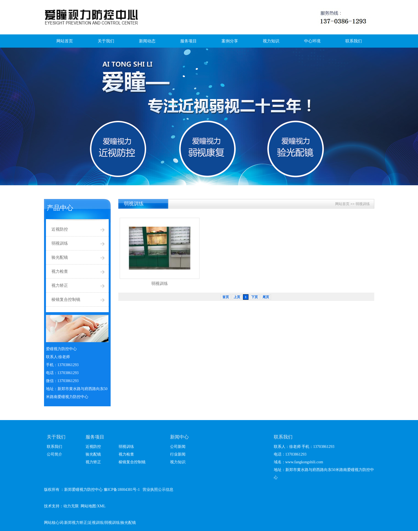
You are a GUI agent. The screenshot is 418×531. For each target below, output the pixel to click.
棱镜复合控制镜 (65, 299)
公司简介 (54, 454)
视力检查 (59, 271)
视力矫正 (59, 285)
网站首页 (64, 41)
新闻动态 (147, 41)
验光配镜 (59, 257)
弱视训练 (59, 243)
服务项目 (188, 41)
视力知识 (271, 41)
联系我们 (353, 41)
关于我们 (106, 41)
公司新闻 (177, 447)
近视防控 (59, 229)
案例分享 (230, 41)
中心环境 (312, 41)
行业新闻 (177, 454)
